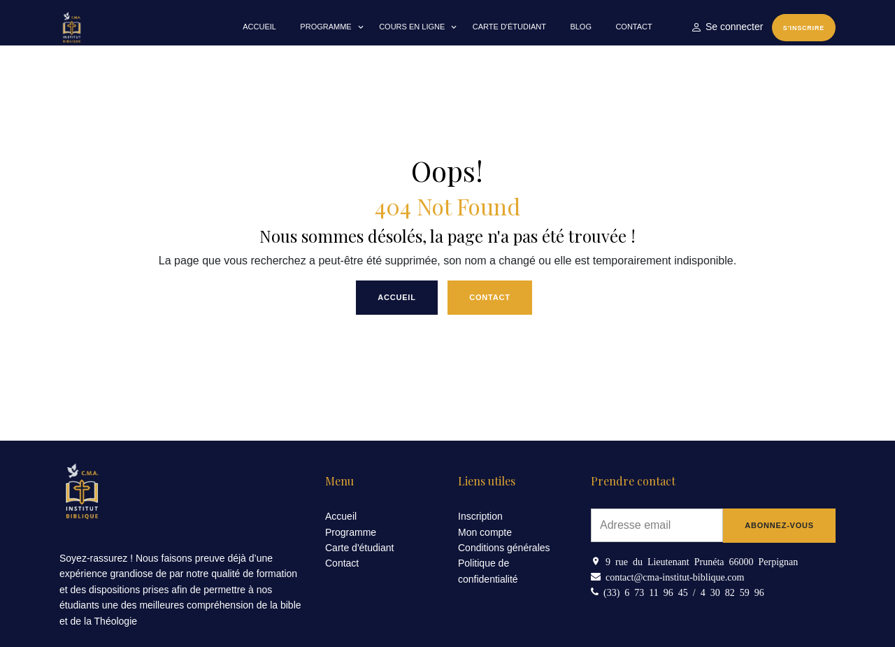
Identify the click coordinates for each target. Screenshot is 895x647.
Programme (325, 26)
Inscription (480, 516)
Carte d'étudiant (509, 26)
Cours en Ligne (412, 26)
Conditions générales (504, 547)
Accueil (259, 26)
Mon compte (485, 532)
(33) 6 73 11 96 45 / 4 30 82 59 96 (681, 592)
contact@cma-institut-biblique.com (672, 576)
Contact (633, 26)
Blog (581, 26)
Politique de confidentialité (488, 570)
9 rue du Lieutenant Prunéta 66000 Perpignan (699, 561)
